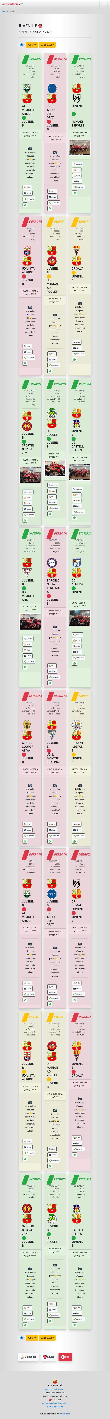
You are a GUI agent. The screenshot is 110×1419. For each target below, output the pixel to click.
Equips (48, 1357)
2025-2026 (46, 44)
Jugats (31, 44)
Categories (28, 1357)
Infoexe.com (65, 1414)
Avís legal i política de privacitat (55, 1403)
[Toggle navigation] (103, 4)
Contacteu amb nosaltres (54, 1389)
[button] (27, 187)
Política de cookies (55, 1407)
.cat (12, 4)
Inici (4, 11)
